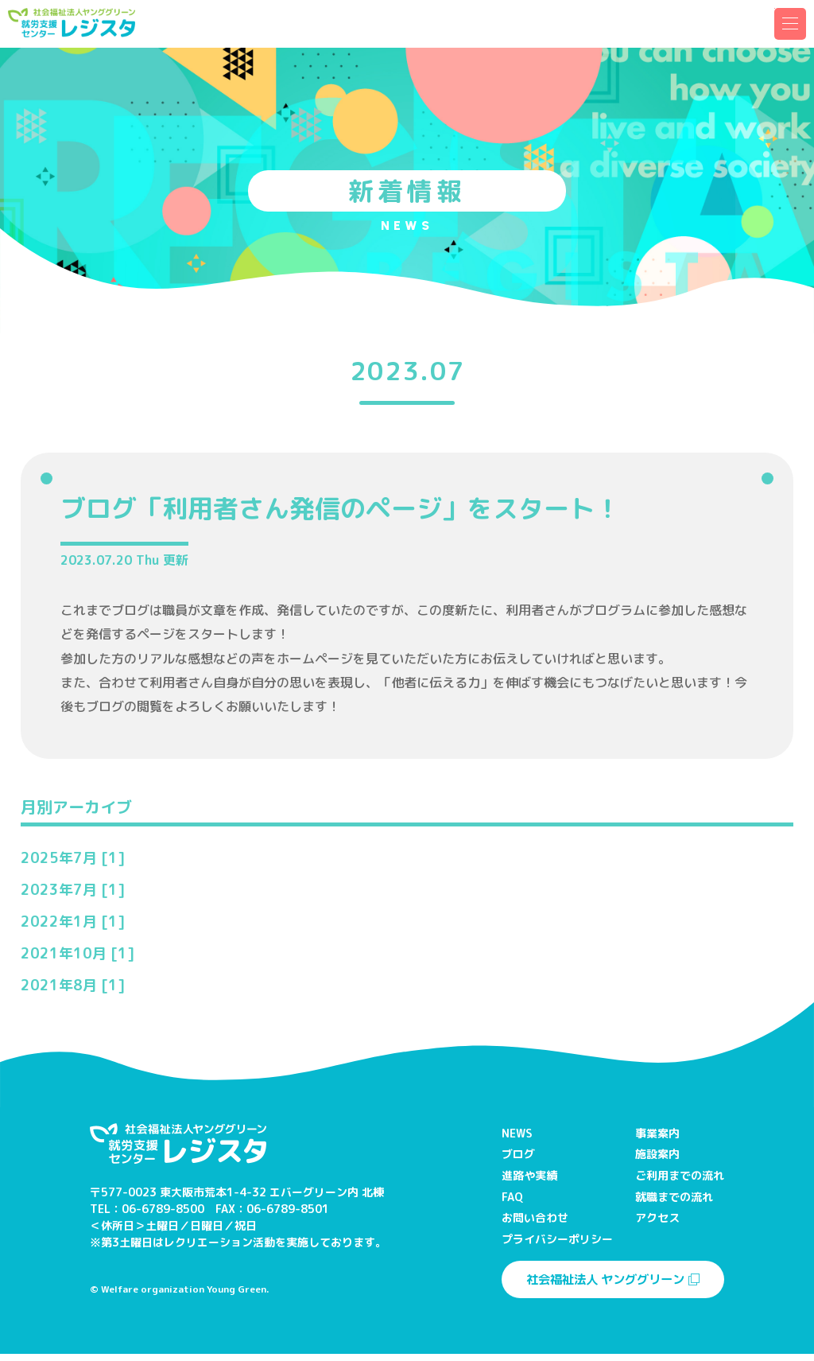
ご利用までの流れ (679, 1175)
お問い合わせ (535, 1217)
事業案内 (657, 1133)
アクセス (657, 1217)
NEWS (517, 1133)
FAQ (512, 1196)
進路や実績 (529, 1175)
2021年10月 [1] (77, 953)
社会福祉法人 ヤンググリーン (613, 1285)
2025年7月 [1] (73, 858)
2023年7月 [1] (73, 890)
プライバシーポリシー (557, 1238)
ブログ (518, 1153)
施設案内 (657, 1153)
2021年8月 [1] (73, 985)
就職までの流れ (674, 1196)
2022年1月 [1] (73, 921)
